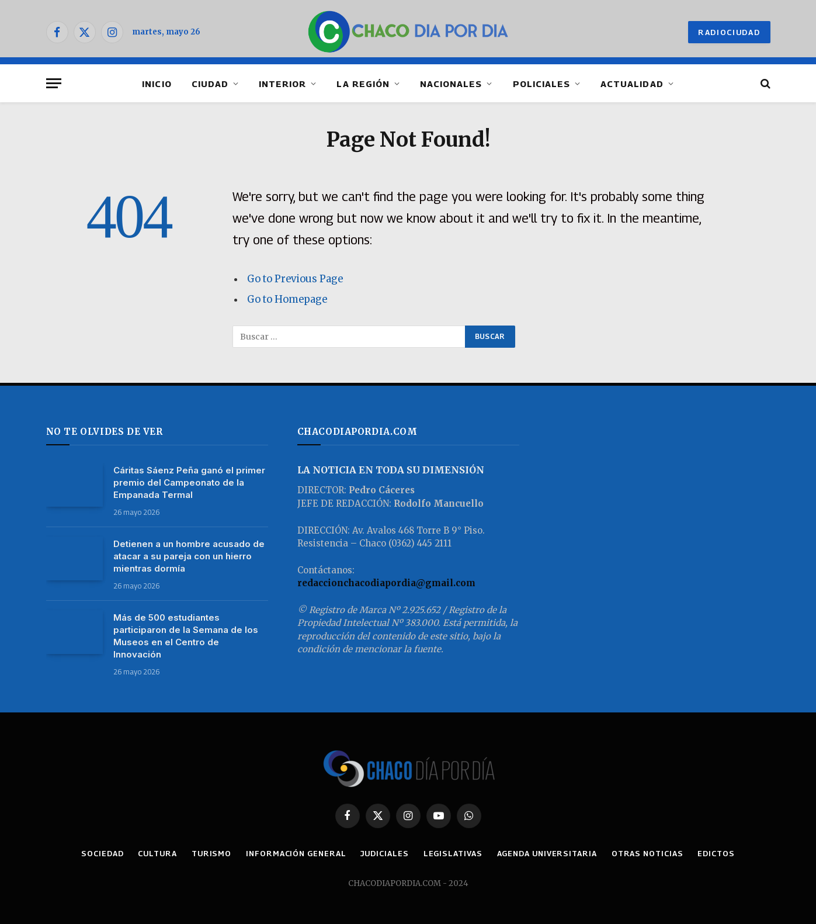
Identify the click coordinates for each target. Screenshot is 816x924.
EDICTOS (715, 853)
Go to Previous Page (295, 279)
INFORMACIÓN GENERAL (296, 853)
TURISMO (211, 853)
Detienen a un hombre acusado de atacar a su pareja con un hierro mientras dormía (189, 556)
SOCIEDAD (102, 853)
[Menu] (53, 83)
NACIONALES (451, 83)
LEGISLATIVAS (452, 853)
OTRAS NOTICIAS (647, 853)
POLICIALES (542, 83)
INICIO (156, 83)
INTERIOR (282, 83)
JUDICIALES (384, 853)
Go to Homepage (287, 299)
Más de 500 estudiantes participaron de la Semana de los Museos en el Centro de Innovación (185, 636)
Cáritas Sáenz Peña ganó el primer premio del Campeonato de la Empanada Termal (189, 482)
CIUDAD (210, 83)
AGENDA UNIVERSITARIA (547, 853)
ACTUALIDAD (632, 83)
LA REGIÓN (362, 83)
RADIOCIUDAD (729, 32)
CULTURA (157, 853)
